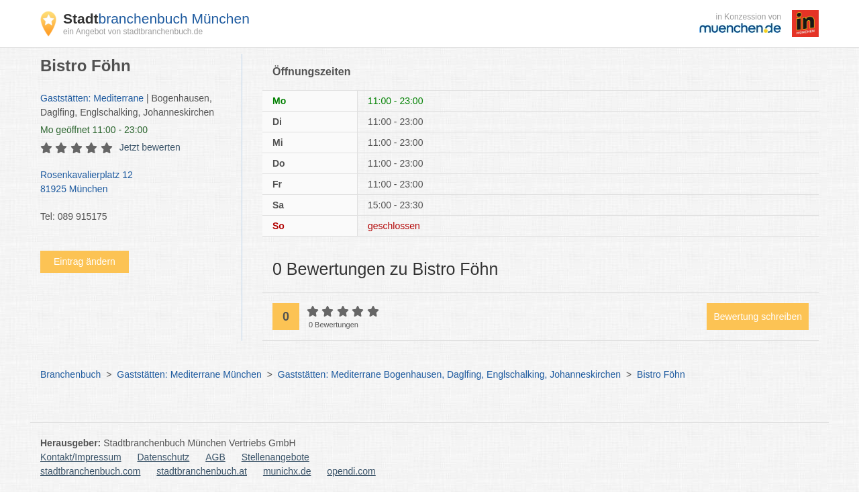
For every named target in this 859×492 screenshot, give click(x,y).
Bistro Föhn (661, 374)
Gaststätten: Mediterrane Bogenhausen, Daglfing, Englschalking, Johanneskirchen (449, 374)
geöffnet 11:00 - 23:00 (94, 129)
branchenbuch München (156, 18)
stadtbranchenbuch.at (201, 471)
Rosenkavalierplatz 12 (134, 182)
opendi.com (351, 471)
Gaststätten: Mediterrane (92, 98)
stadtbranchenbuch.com (90, 471)
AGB (215, 457)
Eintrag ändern (84, 261)
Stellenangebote (275, 457)
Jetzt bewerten (150, 147)
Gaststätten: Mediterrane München (189, 374)
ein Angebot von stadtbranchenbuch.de (133, 31)
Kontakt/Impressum (80, 457)
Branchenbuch (70, 374)
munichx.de (287, 471)
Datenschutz (164, 457)
